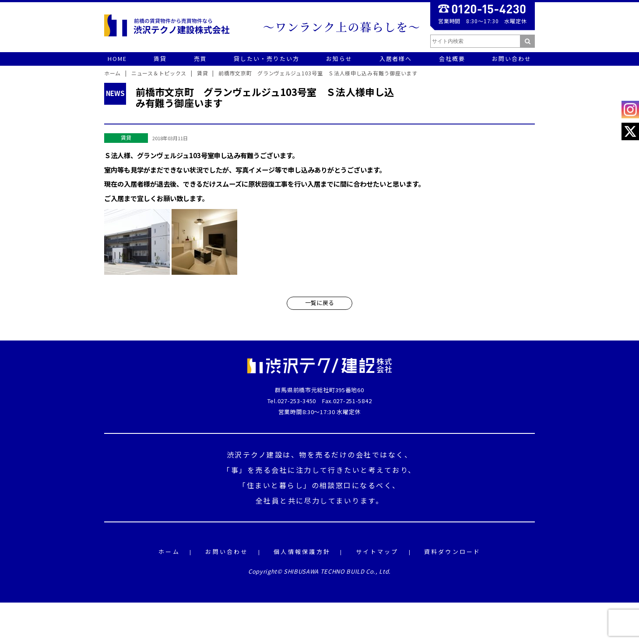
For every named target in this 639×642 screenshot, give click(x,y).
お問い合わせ (226, 552)
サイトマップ (377, 552)
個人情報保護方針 (302, 552)
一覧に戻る (319, 302)
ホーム (169, 552)
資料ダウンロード (452, 552)
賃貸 (126, 137)
